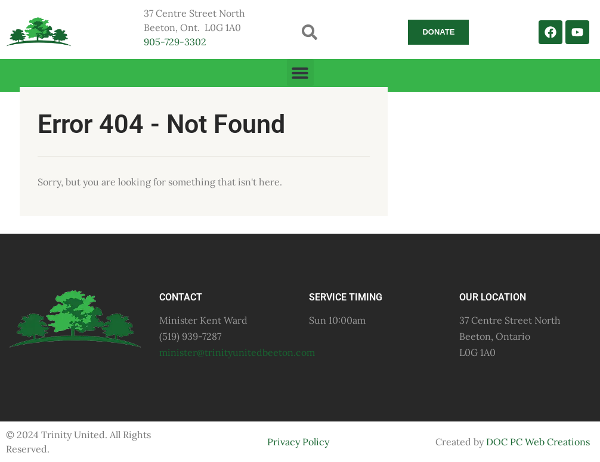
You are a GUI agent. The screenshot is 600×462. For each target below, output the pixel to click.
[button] (310, 32)
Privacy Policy (298, 442)
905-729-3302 (175, 42)
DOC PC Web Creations (538, 442)
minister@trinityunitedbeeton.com (237, 352)
